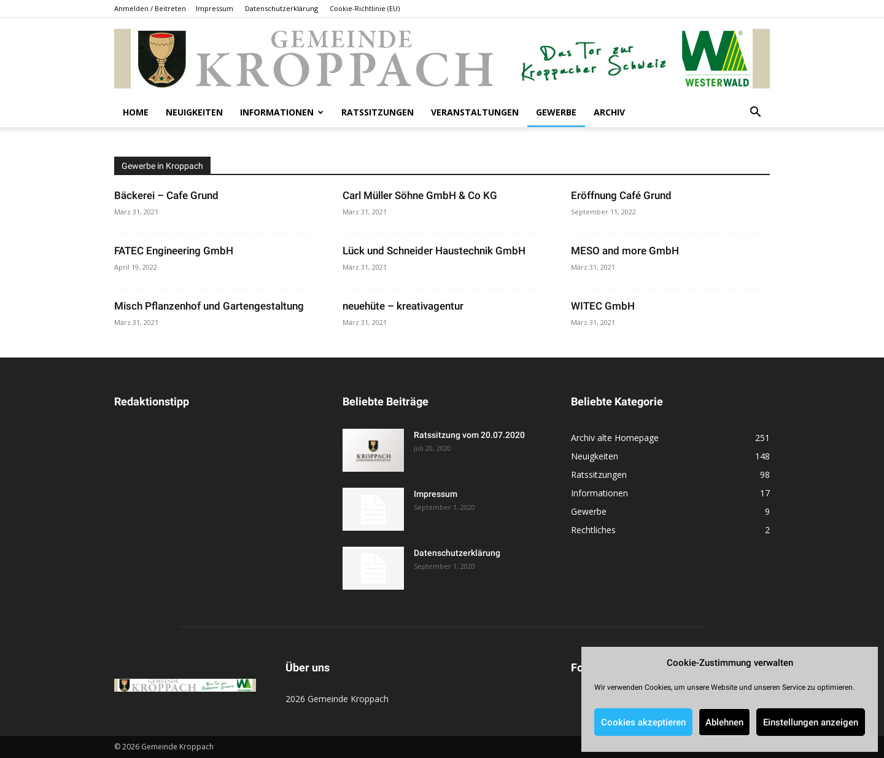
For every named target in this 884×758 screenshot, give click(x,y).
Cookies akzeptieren (643, 722)
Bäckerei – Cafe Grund (166, 195)
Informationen (282, 112)
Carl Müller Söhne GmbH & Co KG (420, 195)
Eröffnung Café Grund (621, 195)
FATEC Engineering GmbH (173, 250)
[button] (755, 113)
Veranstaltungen (475, 112)
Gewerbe (556, 112)
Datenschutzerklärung (281, 8)
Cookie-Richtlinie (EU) (365, 8)
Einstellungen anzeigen (810, 722)
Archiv (609, 112)
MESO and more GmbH (625, 250)
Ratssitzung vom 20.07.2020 (469, 435)
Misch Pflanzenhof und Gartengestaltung (209, 306)
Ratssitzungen (377, 112)
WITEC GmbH (603, 306)
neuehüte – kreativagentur (403, 306)
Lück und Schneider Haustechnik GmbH (434, 250)
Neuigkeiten (194, 112)
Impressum (214, 8)
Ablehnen (724, 722)
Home (136, 112)
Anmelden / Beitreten (150, 8)
